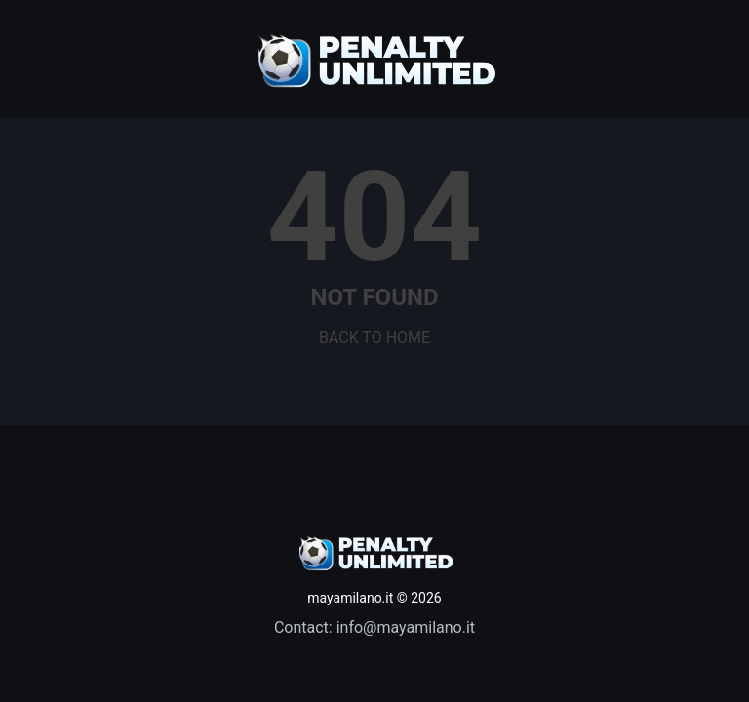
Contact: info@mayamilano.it (374, 627)
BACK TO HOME (374, 338)
